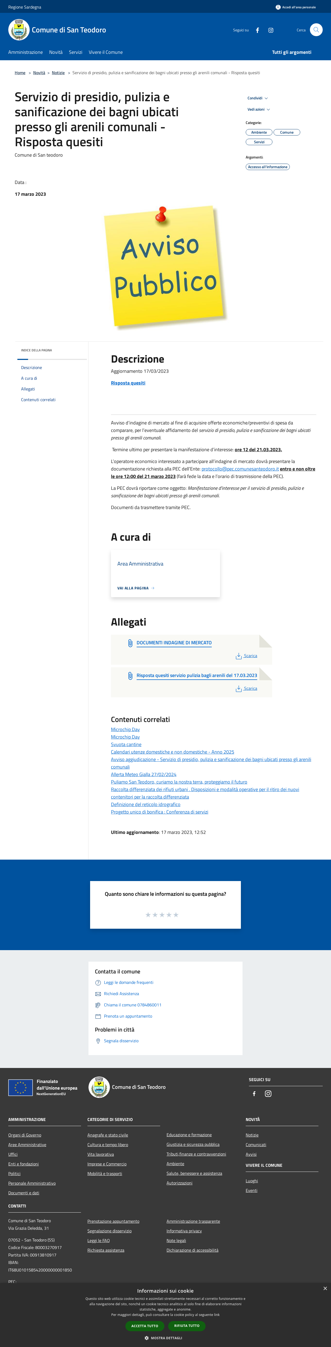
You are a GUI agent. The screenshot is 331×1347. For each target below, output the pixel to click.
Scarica (245, 655)
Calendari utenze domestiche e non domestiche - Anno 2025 (172, 751)
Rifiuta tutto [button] (187, 1325)
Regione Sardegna (24, 7)
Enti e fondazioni (23, 1164)
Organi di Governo (24, 1135)
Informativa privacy (184, 1231)
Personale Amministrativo (32, 1183)
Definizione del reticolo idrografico (145, 804)
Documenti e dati (23, 1193)
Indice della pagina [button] (36, 350)
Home (20, 72)
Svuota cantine (126, 744)
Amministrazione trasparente (193, 1221)
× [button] (325, 1289)
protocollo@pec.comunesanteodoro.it (240, 468)
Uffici (13, 1154)
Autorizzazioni (180, 1183)
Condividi (259, 98)
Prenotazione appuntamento (113, 1221)
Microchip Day (125, 729)
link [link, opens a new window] (217, 1314)
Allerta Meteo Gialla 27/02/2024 (143, 774)
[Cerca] (316, 29)
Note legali (176, 1240)
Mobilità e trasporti (104, 1173)
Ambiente (175, 1163)
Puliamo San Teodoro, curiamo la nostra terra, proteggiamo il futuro (179, 781)
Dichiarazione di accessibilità (192, 1250)
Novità (39, 72)
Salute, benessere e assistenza (194, 1173)
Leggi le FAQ (98, 1240)
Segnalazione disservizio (109, 1231)
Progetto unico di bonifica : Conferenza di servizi (159, 811)
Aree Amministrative (27, 1144)
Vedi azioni (260, 109)
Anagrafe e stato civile (107, 1135)
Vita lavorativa (100, 1154)
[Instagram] (268, 29)
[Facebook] (255, 29)
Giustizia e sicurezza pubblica (193, 1144)
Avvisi (251, 1154)
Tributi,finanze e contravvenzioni (196, 1154)
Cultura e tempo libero (107, 1144)
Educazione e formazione (189, 1134)
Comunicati (256, 1144)
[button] (165, 1338)
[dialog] (165, 1315)
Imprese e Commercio (106, 1164)
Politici (14, 1173)
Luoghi (252, 1180)
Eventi (251, 1190)
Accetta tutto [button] (145, 1326)
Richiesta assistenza (105, 1250)
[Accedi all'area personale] (296, 7)
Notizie (58, 72)
